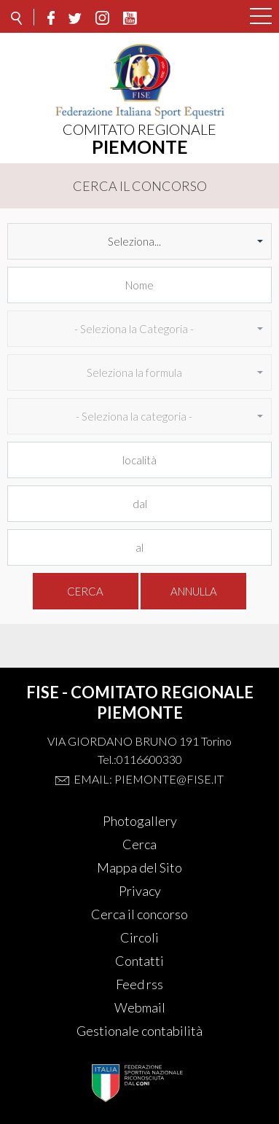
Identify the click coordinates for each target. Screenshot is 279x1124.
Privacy (140, 891)
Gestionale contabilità (139, 1031)
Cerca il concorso (139, 914)
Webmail (139, 1007)
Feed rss (139, 984)
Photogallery (140, 821)
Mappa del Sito (139, 867)
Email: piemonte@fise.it (149, 779)
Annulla (193, 591)
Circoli (139, 937)
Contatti (139, 961)
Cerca (85, 591)
